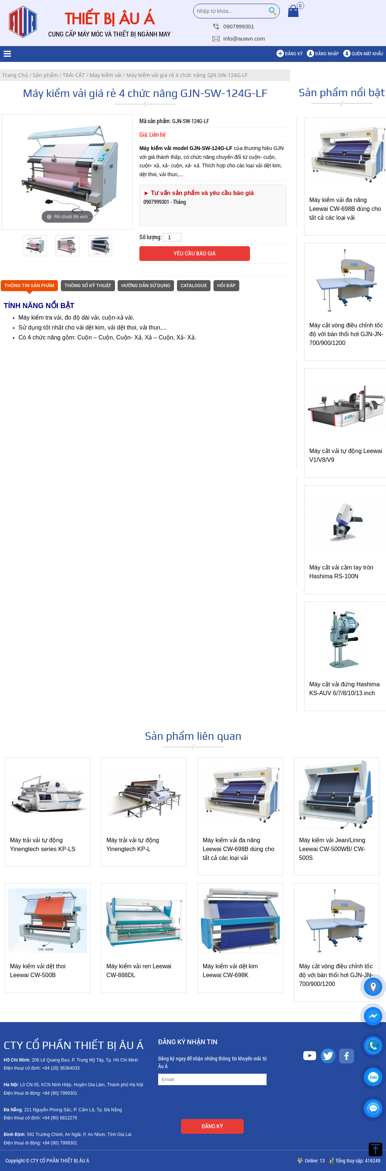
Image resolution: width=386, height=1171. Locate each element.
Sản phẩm (45, 75)
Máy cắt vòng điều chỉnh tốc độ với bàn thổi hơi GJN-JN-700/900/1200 (346, 334)
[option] (67, 172)
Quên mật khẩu (367, 53)
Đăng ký (294, 53)
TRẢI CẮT (74, 75)
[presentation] (214, 1103)
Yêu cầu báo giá (195, 254)
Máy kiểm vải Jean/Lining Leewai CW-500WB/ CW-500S (332, 849)
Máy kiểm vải (106, 75)
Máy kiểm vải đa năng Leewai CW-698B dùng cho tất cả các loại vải (345, 209)
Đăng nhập (327, 53)
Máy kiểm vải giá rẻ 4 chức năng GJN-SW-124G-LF (186, 75)
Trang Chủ (15, 75)
